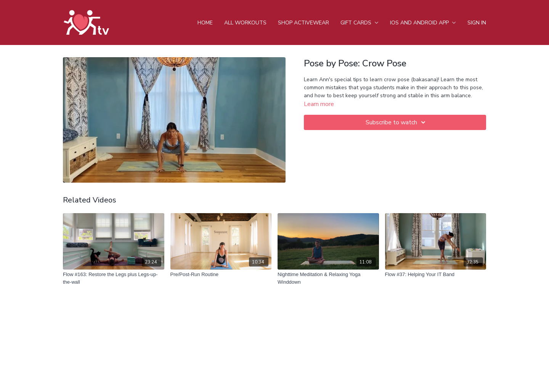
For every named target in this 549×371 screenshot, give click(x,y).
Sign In (476, 22)
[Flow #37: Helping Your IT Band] (435, 274)
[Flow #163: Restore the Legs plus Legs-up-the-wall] (113, 278)
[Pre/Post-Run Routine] (221, 274)
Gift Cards (359, 22)
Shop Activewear (303, 22)
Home (205, 22)
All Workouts (245, 22)
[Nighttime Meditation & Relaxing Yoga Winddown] (328, 278)
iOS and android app (423, 22)
